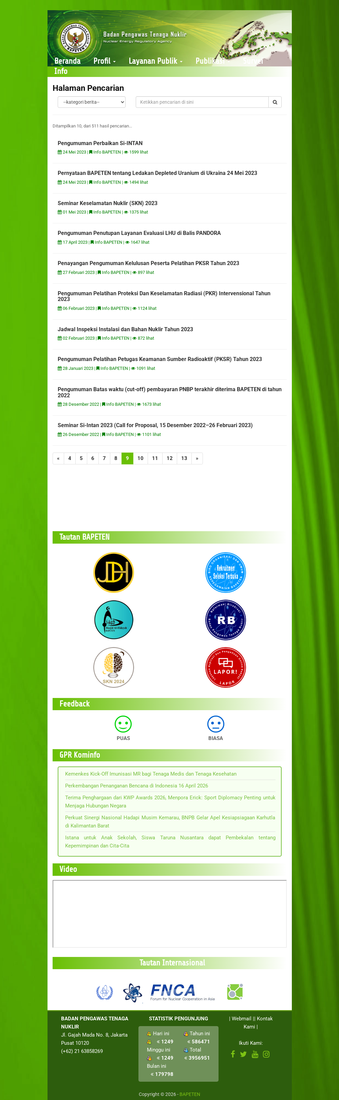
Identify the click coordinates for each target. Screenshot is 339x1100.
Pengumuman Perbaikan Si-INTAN (100, 143)
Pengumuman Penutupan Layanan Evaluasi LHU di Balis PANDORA (139, 233)
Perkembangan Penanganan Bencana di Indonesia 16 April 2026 (136, 786)
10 (140, 458)
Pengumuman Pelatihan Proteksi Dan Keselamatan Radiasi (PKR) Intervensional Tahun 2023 (164, 296)
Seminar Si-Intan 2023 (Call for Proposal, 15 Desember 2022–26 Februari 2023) (155, 425)
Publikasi (212, 61)
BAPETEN (190, 1094)
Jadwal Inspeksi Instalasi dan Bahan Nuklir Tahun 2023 (125, 329)
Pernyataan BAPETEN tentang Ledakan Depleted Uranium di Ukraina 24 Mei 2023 (157, 173)
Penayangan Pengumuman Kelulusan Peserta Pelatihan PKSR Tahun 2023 (148, 263)
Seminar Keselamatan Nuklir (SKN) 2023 (107, 203)
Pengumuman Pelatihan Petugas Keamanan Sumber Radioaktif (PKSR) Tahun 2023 (160, 359)
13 (184, 458)
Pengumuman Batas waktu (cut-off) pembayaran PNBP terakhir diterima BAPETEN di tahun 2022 (170, 392)
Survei (253, 61)
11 (155, 458)
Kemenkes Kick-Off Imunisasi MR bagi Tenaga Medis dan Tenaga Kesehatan (151, 774)
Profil (104, 61)
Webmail (241, 1019)
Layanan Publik (156, 61)
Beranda (67, 61)
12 (170, 458)
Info (61, 71)
